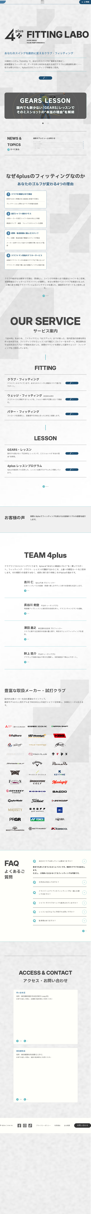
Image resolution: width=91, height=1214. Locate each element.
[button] (43, 123)
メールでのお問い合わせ (29, 1121)
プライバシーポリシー (43, 1206)
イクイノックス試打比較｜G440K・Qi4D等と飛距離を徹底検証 (49, 151)
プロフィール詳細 (34, 627)
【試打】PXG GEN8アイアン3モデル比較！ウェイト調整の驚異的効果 (52, 142)
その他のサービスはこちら (47, 521)
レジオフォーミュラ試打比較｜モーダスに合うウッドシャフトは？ (50, 148)
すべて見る (14, 156)
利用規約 (57, 1206)
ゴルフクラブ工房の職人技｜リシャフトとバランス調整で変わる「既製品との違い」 (57, 145)
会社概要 (67, 1206)
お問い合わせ (82, 1206)
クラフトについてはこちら (47, 327)
